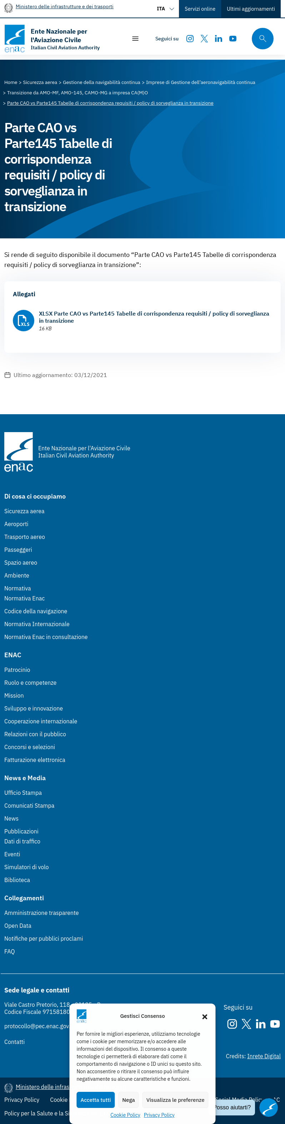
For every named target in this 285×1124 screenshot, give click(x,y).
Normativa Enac (24, 598)
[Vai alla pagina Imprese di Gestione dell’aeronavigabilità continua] (200, 82)
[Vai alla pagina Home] (11, 82)
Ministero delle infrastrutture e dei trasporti (65, 6)
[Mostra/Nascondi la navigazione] (135, 38)
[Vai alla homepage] (62, 38)
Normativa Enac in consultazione (46, 636)
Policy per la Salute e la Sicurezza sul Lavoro (60, 1113)
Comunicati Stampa (29, 805)
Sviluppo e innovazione (33, 708)
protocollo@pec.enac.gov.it (39, 1026)
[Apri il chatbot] (268, 1107)
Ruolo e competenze (30, 682)
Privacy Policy (159, 1115)
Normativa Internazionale (37, 624)
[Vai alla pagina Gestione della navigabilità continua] (101, 82)
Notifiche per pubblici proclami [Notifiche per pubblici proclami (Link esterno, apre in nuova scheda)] (43, 938)
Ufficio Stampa (23, 792)
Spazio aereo (20, 562)
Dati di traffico (22, 841)
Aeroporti (16, 524)
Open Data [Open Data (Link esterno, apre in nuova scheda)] (17, 925)
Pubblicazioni (21, 831)
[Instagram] (190, 38)
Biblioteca (17, 879)
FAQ (9, 951)
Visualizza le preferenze (175, 1099)
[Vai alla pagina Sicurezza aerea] (40, 82)
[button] (205, 1016)
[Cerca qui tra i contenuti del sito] (260, 39)
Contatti (14, 1041)
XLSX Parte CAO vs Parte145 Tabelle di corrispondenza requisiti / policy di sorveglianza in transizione (154, 317)
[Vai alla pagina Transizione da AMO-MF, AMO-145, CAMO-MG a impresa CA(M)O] (77, 92)
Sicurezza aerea (24, 511)
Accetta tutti (95, 1099)
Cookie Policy (125, 1115)
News (11, 818)
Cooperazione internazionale (40, 721)
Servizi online (200, 8)
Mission (14, 695)
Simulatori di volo (26, 867)
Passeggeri (18, 549)
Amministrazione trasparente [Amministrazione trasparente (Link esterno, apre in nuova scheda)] (41, 912)
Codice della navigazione (35, 611)
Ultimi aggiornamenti (251, 8)
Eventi (12, 854)
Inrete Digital (264, 1056)
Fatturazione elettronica (34, 759)
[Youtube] (233, 38)
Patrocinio (17, 669)
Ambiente (16, 575)
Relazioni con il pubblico (35, 734)
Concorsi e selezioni (29, 747)
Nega (128, 1099)
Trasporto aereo (24, 536)
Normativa (17, 588)
